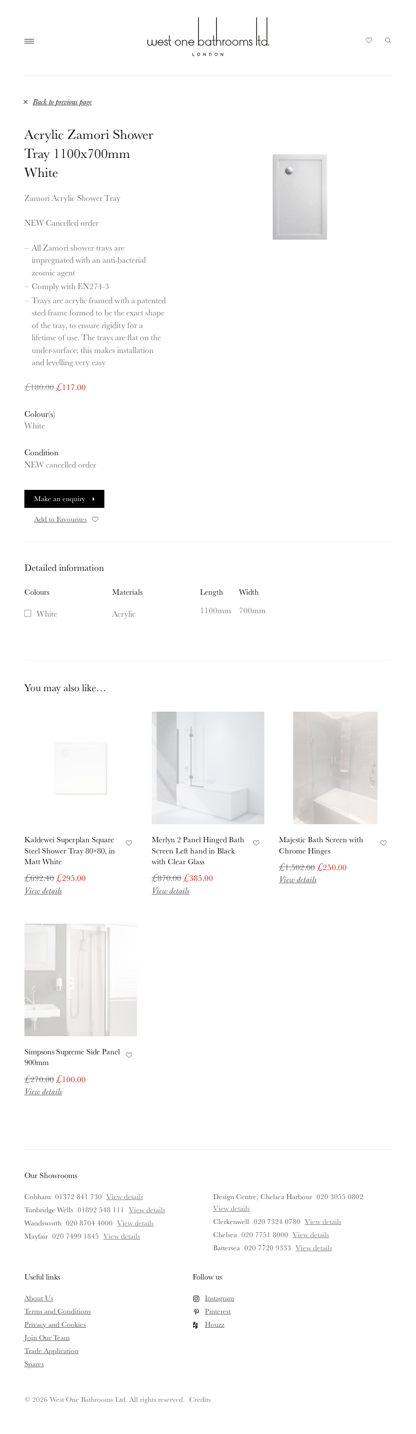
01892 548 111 (101, 1209)
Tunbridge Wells (48, 1209)
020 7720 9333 (267, 1247)
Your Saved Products (369, 42)
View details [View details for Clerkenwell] (323, 1221)
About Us (38, 1298)
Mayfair (36, 1236)
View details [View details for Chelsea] (311, 1234)
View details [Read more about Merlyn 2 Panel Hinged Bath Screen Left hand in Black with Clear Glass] (170, 890)
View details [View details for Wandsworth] (135, 1223)
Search (388, 40)
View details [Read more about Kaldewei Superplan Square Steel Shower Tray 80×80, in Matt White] (43, 890)
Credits (200, 1399)
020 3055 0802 (340, 1196)
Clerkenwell (231, 1221)
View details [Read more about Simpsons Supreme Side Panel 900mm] (43, 1091)
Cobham (37, 1196)
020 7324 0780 (277, 1221)
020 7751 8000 (264, 1234)
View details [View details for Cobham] (124, 1196)
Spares (34, 1363)
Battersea (226, 1247)
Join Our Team (47, 1337)
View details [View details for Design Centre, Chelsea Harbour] (231, 1208)
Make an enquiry (59, 498)
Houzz (214, 1324)
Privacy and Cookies (55, 1324)
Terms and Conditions (57, 1311)
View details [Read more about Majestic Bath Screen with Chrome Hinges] (298, 879)
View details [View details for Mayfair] (121, 1236)
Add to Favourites (67, 519)
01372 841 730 (78, 1196)
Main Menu (31, 41)
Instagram (219, 1298)
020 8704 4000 (89, 1223)
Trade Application (51, 1350)
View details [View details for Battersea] (314, 1247)
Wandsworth (42, 1223)
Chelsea (225, 1234)
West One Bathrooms (208, 36)
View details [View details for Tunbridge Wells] (147, 1209)
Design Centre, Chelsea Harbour (262, 1196)
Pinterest (218, 1311)
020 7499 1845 (75, 1236)
